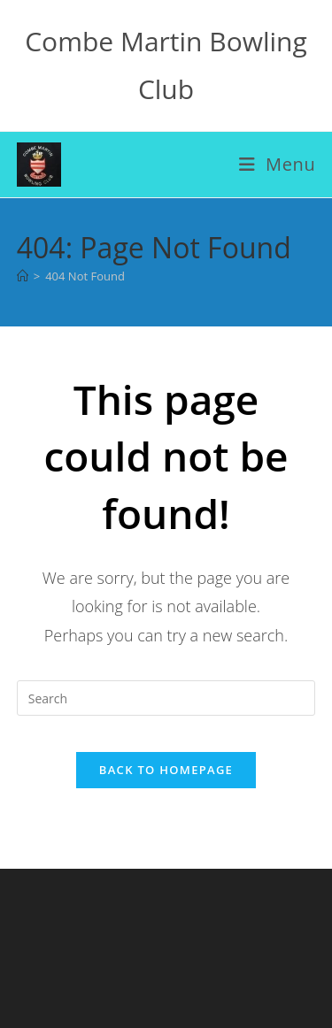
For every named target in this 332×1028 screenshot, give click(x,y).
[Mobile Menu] (277, 164)
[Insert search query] (166, 698)
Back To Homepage (166, 770)
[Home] (22, 276)
